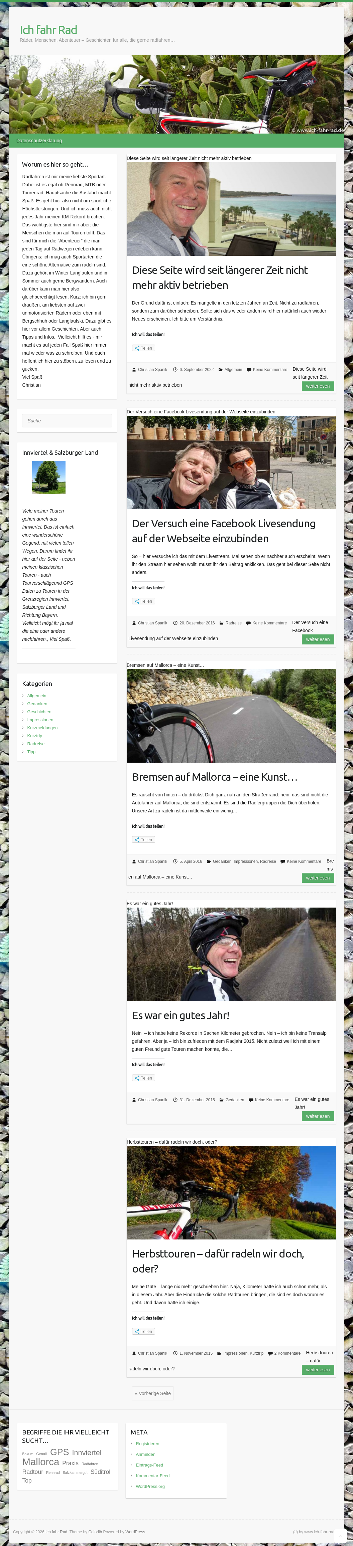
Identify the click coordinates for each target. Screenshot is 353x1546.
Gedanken (222, 861)
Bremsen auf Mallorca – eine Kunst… (215, 777)
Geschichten (39, 711)
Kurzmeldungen (42, 727)
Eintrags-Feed (149, 1465)
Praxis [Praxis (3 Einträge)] (70, 1463)
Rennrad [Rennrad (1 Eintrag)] (53, 1473)
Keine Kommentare (270, 369)
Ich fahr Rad (48, 29)
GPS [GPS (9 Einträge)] (59, 1452)
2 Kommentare (287, 1353)
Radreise (234, 623)
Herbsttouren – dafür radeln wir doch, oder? (218, 1261)
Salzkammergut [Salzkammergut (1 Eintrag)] (75, 1473)
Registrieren (147, 1443)
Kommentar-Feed (152, 1475)
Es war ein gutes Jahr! (180, 1015)
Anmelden (145, 1454)
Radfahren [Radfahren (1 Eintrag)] (90, 1464)
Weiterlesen (318, 386)
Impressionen (246, 861)
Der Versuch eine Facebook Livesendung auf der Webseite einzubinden (224, 530)
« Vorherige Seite (153, 1393)
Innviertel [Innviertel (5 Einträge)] (86, 1452)
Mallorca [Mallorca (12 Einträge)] (40, 1461)
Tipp (31, 751)
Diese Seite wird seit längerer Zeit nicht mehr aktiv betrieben (220, 277)
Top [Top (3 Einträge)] (26, 1480)
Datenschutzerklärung (39, 140)
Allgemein (233, 369)
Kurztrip (256, 1353)
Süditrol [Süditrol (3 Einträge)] (101, 1472)
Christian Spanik (152, 369)
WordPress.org (150, 1486)
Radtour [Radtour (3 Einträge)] (32, 1472)
